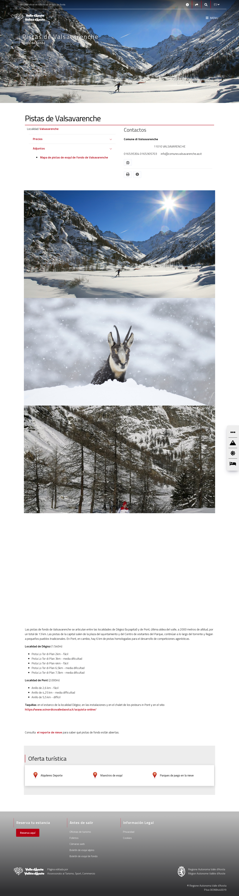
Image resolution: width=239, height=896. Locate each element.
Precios (37, 139)
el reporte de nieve (49, 732)
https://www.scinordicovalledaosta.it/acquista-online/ (60, 709)
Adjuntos (39, 148)
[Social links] (196, 4)
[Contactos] (187, 4)
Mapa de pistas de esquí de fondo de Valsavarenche (74, 157)
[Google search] (205, 4)
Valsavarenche (49, 129)
